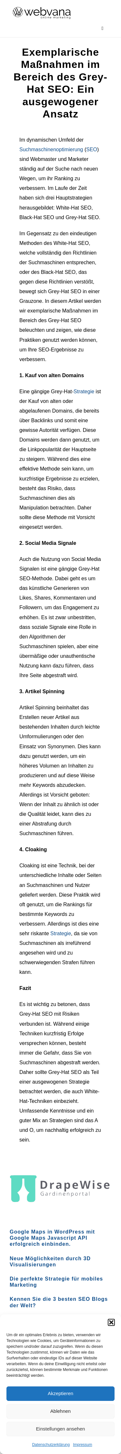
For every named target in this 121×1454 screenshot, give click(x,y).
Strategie (84, 391)
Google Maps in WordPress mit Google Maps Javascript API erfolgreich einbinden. (52, 1238)
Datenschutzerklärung (51, 1444)
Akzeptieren (60, 1393)
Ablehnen (60, 1411)
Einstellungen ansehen (60, 1428)
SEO (91, 149)
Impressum (82, 1444)
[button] (111, 1322)
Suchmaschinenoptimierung (51, 149)
